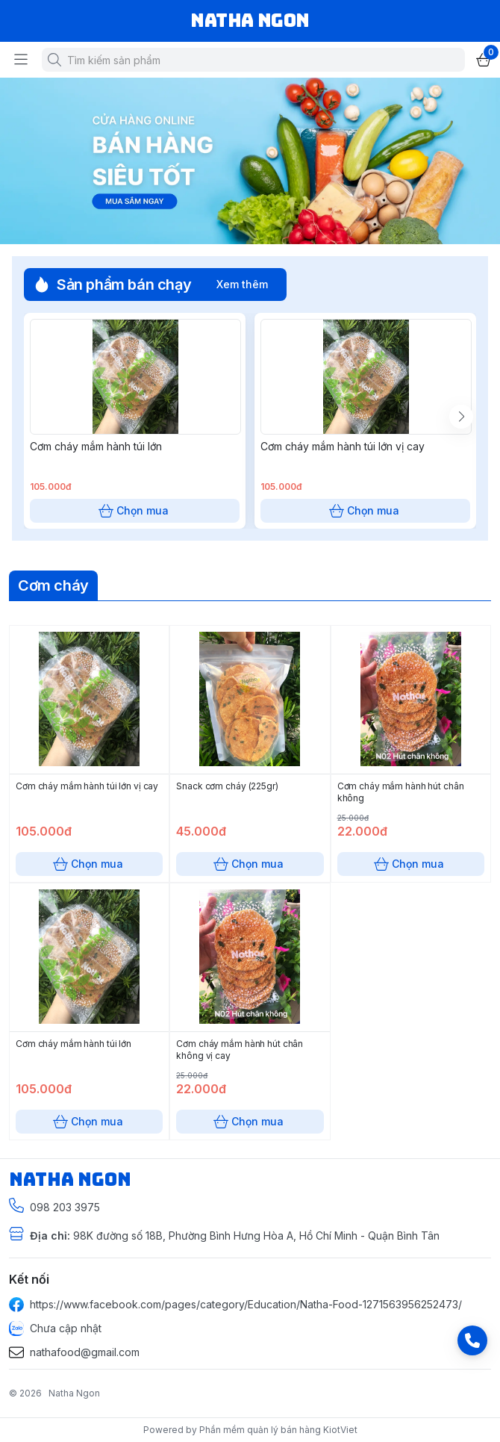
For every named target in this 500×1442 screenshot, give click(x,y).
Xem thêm (242, 284)
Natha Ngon (74, 1393)
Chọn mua (135, 487)
